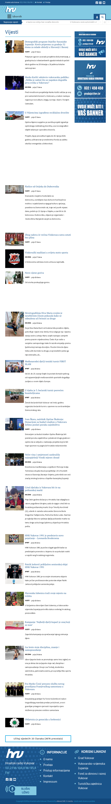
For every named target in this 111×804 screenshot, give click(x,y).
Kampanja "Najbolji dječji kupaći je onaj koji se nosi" (47, 623)
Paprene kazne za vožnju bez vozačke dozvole (40, 22)
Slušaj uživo (25, 790)
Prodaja (46, 2)
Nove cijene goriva (34, 272)
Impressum (50, 782)
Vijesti (27, 52)
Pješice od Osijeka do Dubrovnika (42, 186)
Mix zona (28, 87)
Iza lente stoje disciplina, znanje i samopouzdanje (42, 648)
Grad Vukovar (86, 758)
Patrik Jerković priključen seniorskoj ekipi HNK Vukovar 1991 (46, 566)
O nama (47, 759)
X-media (69, 801)
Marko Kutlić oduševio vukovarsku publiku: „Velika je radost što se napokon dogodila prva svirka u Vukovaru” (47, 80)
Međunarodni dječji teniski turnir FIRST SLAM (45, 363)
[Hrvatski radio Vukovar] (10, 9)
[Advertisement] (38, 174)
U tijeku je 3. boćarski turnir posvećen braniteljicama (44, 391)
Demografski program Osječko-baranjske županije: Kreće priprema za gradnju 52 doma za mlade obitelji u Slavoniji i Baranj (46, 44)
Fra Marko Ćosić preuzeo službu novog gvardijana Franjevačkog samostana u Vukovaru (44, 686)
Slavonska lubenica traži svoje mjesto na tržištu (45, 594)
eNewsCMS (61, 801)
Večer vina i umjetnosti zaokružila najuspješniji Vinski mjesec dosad (42, 456)
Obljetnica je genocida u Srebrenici (43, 719)
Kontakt (38, 2)
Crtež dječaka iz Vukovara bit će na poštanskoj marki (42, 489)
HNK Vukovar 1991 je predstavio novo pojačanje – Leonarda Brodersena (44, 537)
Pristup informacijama (56, 770)
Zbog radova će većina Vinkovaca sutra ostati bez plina (48, 236)
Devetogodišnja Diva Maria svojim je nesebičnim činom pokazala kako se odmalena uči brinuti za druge (43, 316)
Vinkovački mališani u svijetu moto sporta (46, 252)
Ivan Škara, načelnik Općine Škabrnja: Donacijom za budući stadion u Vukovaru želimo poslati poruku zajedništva (46, 422)
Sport (27, 368)
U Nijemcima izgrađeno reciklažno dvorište (47, 112)
